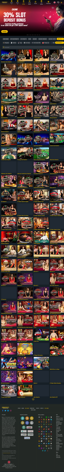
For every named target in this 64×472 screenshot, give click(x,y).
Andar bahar (5, 39)
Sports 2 (42, 408)
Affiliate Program (59, 419)
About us (57, 416)
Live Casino (47, 408)
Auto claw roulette (14, 39)
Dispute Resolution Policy (59, 443)
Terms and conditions (58, 427)
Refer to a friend (59, 418)
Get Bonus (4, 31)
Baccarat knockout (43, 39)
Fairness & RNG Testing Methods (59, 435)
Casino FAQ (58, 457)
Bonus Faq (58, 455)
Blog (57, 433)
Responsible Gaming (58, 430)
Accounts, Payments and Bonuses (58, 447)
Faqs (57, 454)
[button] (3, 410)
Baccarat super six (53, 39)
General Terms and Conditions (9, 451)
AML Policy (58, 439)
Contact (57, 449)
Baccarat (35, 39)
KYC (57, 437)
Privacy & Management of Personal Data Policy (59, 423)
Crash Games (33, 409)
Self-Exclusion (58, 440)
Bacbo (29, 39)
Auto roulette (24, 39)
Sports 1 (37, 408)
